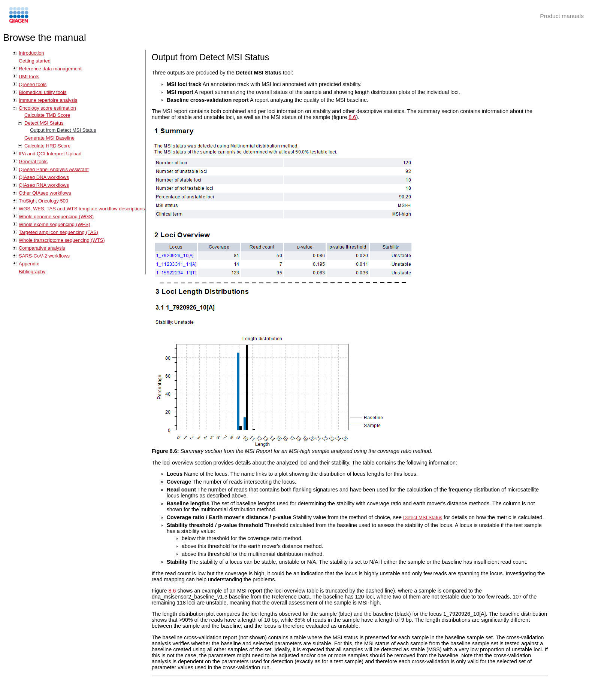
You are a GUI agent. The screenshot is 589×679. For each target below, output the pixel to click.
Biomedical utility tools (42, 92)
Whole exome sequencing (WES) (54, 224)
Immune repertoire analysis (48, 100)
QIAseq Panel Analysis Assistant (53, 169)
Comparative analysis (42, 248)
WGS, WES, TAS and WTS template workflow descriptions (82, 208)
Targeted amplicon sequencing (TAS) (58, 232)
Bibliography (32, 271)
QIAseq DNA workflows (44, 177)
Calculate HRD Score (47, 146)
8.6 (352, 117)
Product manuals (562, 16)
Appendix (29, 264)
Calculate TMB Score (47, 115)
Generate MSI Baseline (49, 138)
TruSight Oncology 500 (43, 201)
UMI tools (29, 76)
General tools (33, 161)
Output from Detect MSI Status (63, 130)
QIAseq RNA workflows (44, 185)
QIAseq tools (32, 84)
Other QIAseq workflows (45, 193)
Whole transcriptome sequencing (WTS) (62, 240)
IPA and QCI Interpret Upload (50, 153)
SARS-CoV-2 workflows (44, 256)
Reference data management (50, 68)
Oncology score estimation (47, 108)
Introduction (31, 53)
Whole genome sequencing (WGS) (56, 216)
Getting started (35, 61)
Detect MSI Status (43, 123)
